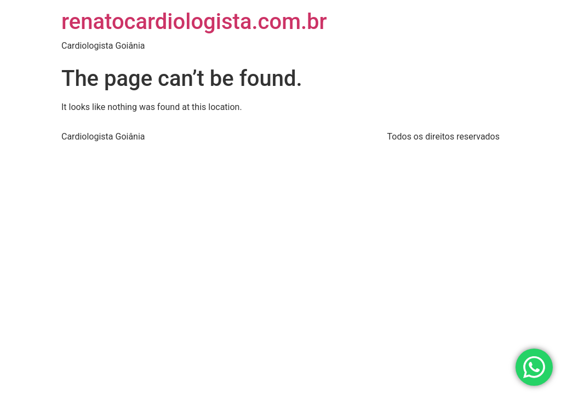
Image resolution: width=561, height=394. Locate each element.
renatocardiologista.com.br (194, 21)
